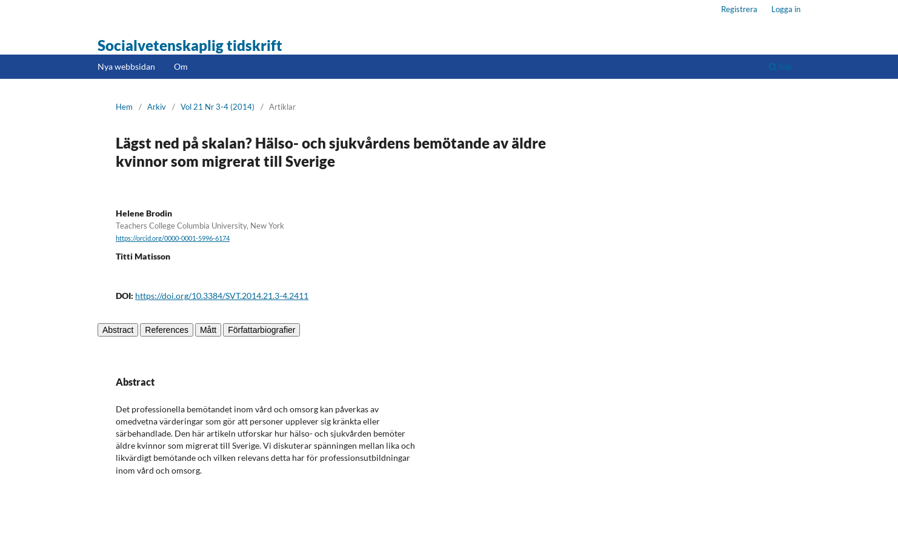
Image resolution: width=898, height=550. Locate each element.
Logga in (785, 9)
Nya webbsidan (126, 66)
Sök (780, 66)
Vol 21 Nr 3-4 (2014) (217, 107)
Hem (124, 107)
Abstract (117, 330)
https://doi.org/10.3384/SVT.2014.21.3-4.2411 (221, 295)
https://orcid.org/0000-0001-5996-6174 (173, 238)
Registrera (739, 9)
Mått (208, 330)
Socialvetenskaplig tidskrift (190, 45)
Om (181, 66)
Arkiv (156, 107)
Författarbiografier (261, 330)
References (166, 330)
